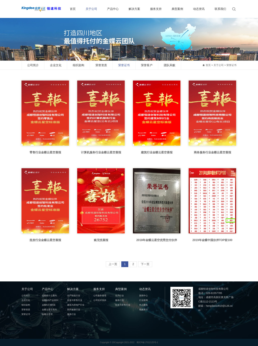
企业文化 (55, 65)
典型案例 (177, 8)
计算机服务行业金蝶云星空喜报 (101, 152)
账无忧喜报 (101, 240)
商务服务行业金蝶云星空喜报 (212, 152)
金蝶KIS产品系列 (50, 300)
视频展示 (143, 309)
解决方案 (134, 8)
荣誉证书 (124, 65)
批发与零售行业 (74, 300)
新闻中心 (143, 295)
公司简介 (33, 65)
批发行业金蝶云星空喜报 (45, 240)
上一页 (113, 264)
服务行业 (71, 314)
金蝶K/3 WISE (49, 305)
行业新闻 (143, 300)
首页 (73, 8)
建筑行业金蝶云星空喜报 (157, 152)
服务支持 (156, 8)
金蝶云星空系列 (49, 309)
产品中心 (113, 8)
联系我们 (220, 8)
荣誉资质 (101, 65)
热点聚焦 (143, 305)
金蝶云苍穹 (47, 314)
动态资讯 (199, 8)
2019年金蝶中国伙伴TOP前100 (212, 240)
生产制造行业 (73, 295)
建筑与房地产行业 (75, 305)
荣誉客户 (146, 65)
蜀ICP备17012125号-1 (147, 342)
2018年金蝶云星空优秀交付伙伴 (156, 240)
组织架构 (78, 65)
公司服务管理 (99, 295)
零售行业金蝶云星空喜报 (45, 152)
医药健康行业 (73, 309)
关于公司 (91, 8)
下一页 (145, 264)
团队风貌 (169, 65)
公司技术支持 (99, 300)
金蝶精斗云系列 (49, 295)
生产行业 (119, 295)
